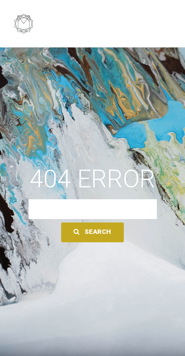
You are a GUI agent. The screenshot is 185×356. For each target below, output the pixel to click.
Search (92, 231)
